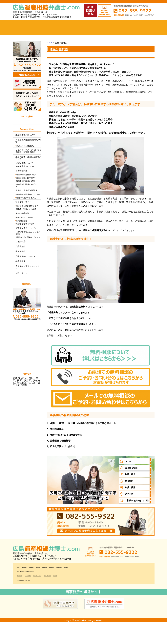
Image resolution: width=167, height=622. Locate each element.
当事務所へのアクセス (146, 27)
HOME (50, 43)
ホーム (21, 27)
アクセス (129, 493)
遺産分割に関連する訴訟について (28, 185)
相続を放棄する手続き (25, 224)
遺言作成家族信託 (84, 574)
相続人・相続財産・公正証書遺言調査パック (39, 570)
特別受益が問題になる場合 (27, 206)
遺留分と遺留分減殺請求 (26, 190)
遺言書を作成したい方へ (26, 228)
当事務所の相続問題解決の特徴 (28, 141)
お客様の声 (110, 27)
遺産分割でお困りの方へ (26, 178)
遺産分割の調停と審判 (25, 181)
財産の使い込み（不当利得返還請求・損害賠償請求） (28, 151)
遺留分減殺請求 (41, 574)
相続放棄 (100, 574)
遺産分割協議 (24, 574)
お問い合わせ (21, 273)
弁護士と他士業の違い (25, 146)
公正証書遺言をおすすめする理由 (28, 233)
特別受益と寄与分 (23, 202)
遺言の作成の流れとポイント (28, 237)
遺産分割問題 (21, 170)
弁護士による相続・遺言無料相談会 (35, 578)
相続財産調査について (25, 166)
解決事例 (75, 27)
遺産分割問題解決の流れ (26, 175)
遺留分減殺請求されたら (26, 198)
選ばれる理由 (131, 467)
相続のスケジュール (24, 217)
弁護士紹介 (57, 27)
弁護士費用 (92, 27)
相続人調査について (24, 163)
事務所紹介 (39, 27)
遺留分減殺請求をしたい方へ (28, 194)
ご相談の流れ (128, 27)
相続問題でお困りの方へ (26, 135)
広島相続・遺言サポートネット (28, 267)
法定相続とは (21, 221)
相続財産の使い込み (62, 574)
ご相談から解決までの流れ (137, 499)
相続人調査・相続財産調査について (28, 158)
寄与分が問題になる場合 (26, 209)
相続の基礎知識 (22, 213)
